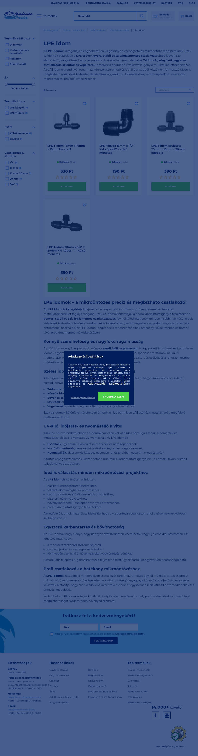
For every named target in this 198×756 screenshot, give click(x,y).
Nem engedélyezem (83, 397)
